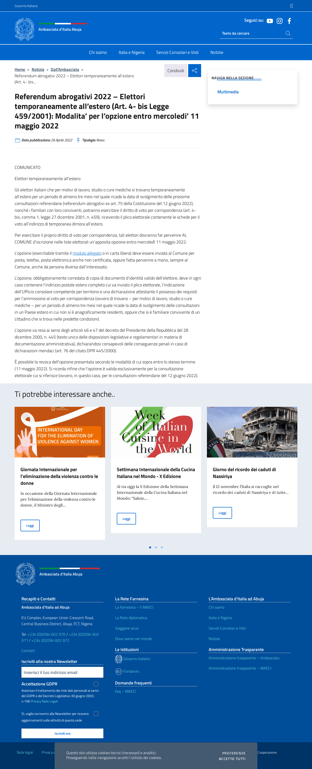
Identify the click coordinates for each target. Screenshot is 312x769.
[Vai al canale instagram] (278, 20)
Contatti (28, 650)
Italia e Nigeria (220, 618)
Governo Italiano (26, 5)
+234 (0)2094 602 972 (50, 640)
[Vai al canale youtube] (268, 20)
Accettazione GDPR (39, 684)
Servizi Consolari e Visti (227, 628)
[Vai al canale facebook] (288, 20)
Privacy (36, 701)
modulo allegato (87, 253)
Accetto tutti (232, 758)
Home (20, 69)
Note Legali (50, 701)
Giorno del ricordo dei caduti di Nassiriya (244, 473)
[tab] (150, 547)
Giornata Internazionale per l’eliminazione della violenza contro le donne (59, 476)
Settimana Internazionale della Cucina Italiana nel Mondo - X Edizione (156, 473)
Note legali (25, 752)
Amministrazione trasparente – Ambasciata (244, 658)
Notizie (38, 69)
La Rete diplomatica (131, 618)
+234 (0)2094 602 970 (46, 634)
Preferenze (234, 753)
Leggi (33, 525)
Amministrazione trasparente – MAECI (240, 668)
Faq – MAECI (125, 691)
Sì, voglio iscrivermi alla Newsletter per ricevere (55, 713)
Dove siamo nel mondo (133, 639)
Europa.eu (127, 671)
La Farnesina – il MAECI (134, 607)
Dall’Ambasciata (65, 69)
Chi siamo (216, 607)
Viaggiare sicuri (127, 628)
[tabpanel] (60, 475)
